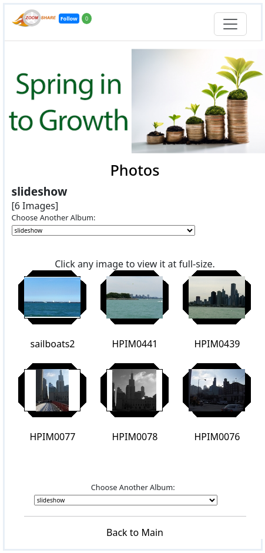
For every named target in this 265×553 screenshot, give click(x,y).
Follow (69, 18)
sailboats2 (53, 343)
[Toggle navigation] (230, 24)
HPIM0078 (134, 436)
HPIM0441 (134, 343)
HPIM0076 (217, 436)
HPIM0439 (217, 343)
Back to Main (134, 532)
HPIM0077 (52, 436)
